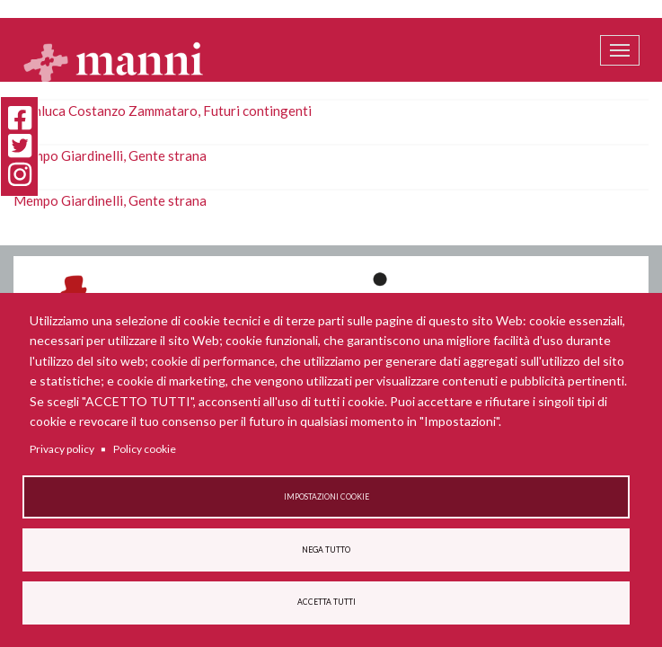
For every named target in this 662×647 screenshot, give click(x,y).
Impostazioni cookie (326, 496)
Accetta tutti (326, 602)
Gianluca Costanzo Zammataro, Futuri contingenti (162, 110)
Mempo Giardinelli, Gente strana (110, 155)
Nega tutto (326, 549)
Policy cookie (144, 449)
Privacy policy (62, 449)
